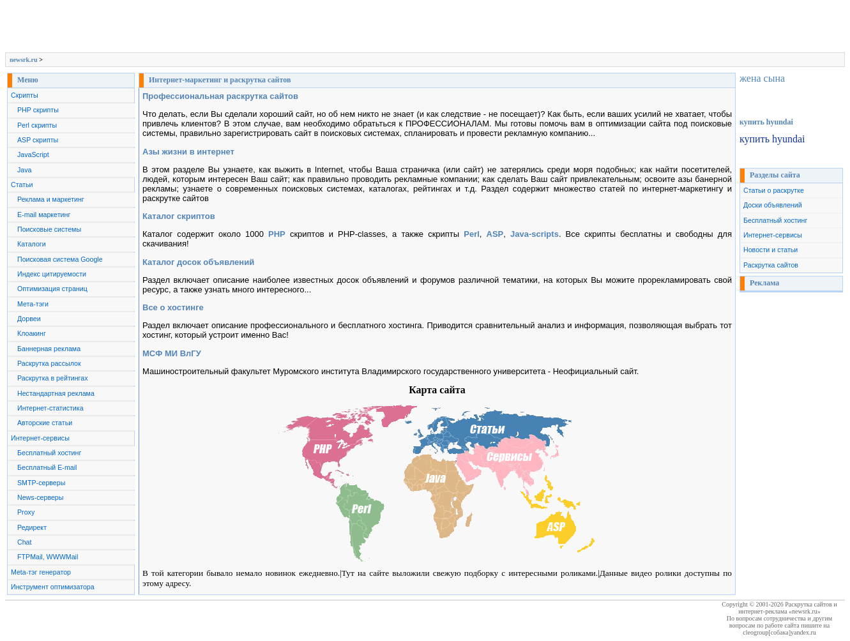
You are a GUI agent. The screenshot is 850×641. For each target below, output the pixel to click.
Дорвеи (29, 318)
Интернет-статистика (50, 408)
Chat (24, 542)
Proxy (25, 512)
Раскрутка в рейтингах (52, 378)
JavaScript (33, 154)
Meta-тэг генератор (41, 572)
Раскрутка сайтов (770, 265)
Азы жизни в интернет (188, 151)
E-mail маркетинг (43, 214)
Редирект (32, 527)
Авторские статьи (44, 422)
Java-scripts (534, 234)
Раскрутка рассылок (49, 363)
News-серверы (40, 497)
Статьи (22, 184)
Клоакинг (31, 333)
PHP (276, 234)
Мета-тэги (33, 304)
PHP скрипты (38, 110)
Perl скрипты (37, 125)
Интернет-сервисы (40, 438)
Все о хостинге (173, 307)
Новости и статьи (770, 249)
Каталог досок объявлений (198, 262)
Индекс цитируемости (51, 274)
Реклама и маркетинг (50, 199)
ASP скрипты (37, 140)
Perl (472, 234)
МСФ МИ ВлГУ (171, 353)
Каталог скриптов (178, 216)
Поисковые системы (49, 229)
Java (24, 170)
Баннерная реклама (48, 348)
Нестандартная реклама (56, 393)
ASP (495, 234)
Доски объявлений (772, 205)
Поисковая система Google (60, 259)
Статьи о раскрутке (773, 190)
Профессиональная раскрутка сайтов (220, 96)
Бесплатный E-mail (47, 467)
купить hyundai (766, 121)
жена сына (762, 78)
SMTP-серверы (41, 482)
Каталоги (31, 244)
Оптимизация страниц (52, 288)
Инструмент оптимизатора (53, 587)
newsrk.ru (24, 59)
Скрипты (24, 95)
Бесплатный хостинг (49, 452)
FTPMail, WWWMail (47, 557)
